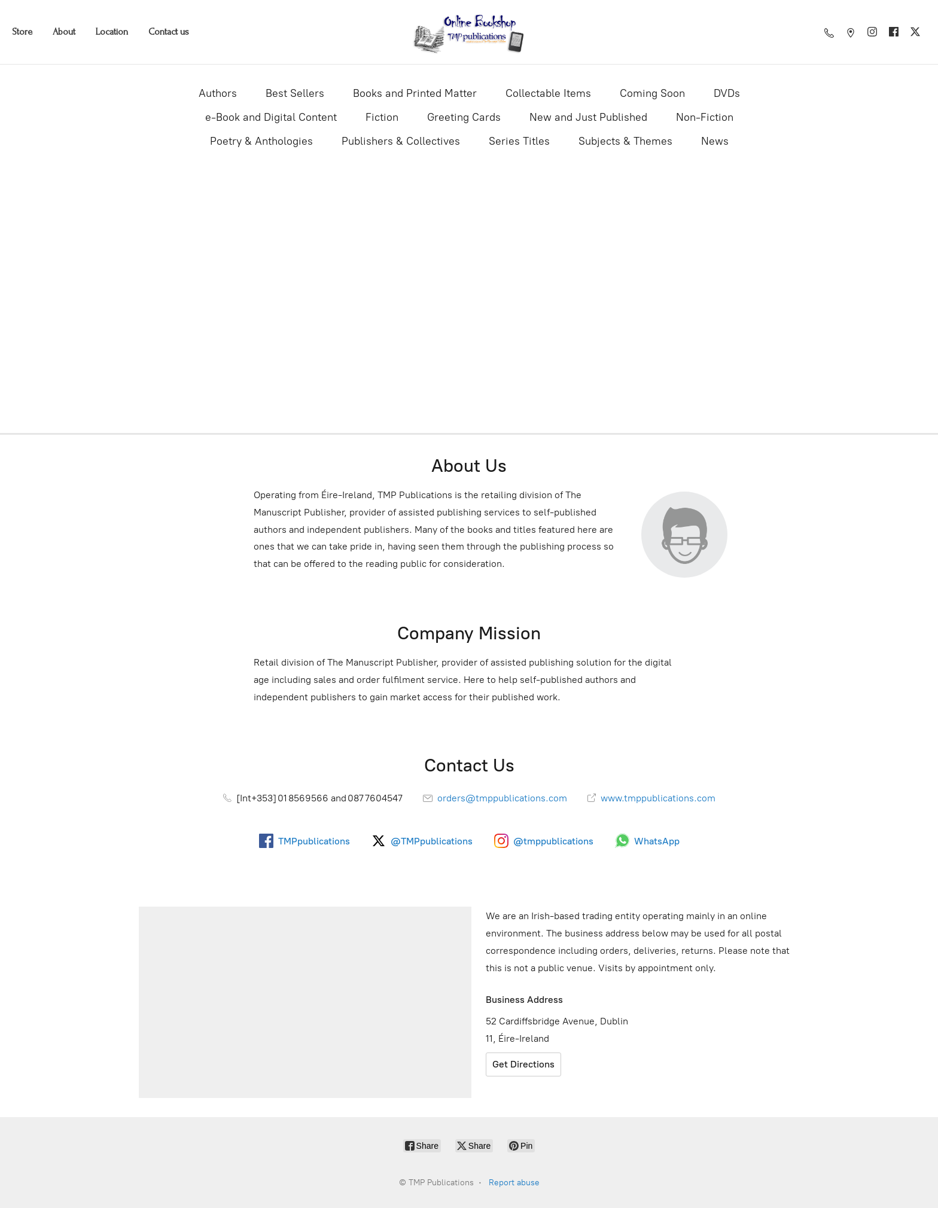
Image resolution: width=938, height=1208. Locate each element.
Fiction (382, 117)
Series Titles (519, 141)
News (715, 141)
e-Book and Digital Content (271, 117)
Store (22, 31)
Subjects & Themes (625, 141)
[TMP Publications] (469, 32)
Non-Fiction (704, 117)
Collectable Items (548, 93)
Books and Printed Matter (415, 93)
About (64, 31)
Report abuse (514, 1183)
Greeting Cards (464, 117)
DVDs (727, 93)
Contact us (168, 31)
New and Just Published (588, 117)
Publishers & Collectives (401, 141)
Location (112, 31)
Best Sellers (295, 93)
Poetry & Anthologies (261, 141)
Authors (218, 93)
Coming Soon (652, 93)
